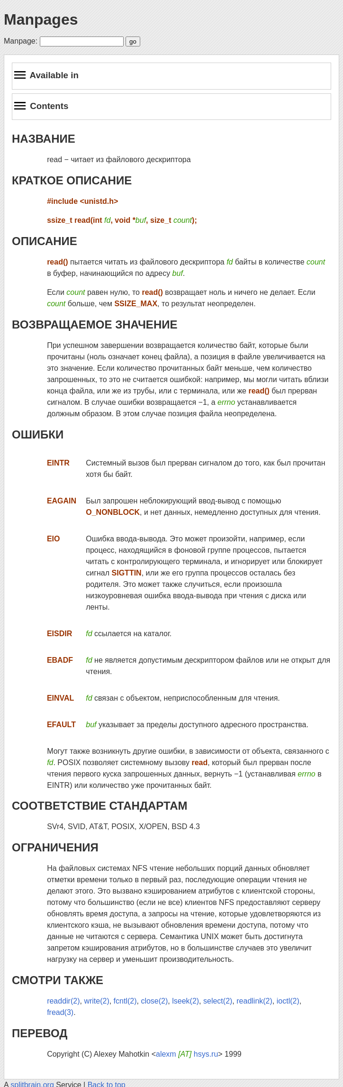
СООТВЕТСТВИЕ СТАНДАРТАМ (100, 805)
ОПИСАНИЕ (44, 241)
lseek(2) (185, 1001)
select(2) (217, 1001)
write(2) (96, 1001)
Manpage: (20, 41)
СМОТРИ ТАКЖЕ (57, 980)
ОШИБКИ (37, 434)
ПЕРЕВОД (39, 1033)
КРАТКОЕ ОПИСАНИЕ (72, 180)
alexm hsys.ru (187, 1054)
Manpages (41, 19)
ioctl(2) (288, 1001)
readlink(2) (254, 1001)
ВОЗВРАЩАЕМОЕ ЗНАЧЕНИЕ (94, 324)
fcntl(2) (125, 1001)
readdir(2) (63, 1001)
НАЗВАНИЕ (43, 138)
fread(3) (60, 1012)
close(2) (154, 1001)
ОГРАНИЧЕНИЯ (55, 847)
